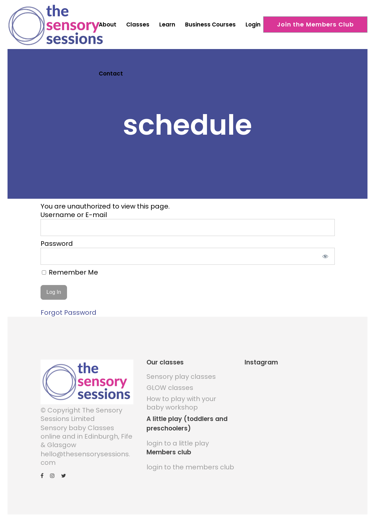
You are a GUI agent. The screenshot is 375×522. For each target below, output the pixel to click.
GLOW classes (169, 385)
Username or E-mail (74, 212)
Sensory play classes (181, 374)
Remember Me (70, 269)
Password (57, 240)
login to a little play (177, 441)
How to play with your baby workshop (181, 401)
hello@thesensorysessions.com (85, 455)
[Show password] (325, 253)
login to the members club (190, 464)
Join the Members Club (315, 24)
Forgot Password (68, 310)
